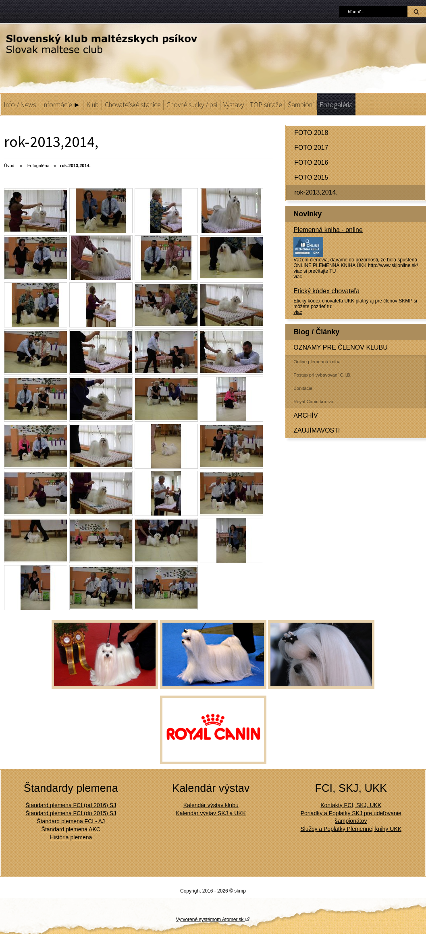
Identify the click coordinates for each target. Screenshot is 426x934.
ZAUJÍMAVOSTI (316, 430)
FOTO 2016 (311, 162)
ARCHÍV (305, 415)
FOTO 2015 (311, 177)
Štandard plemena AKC (71, 829)
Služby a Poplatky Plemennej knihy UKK (350, 829)
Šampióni (301, 104)
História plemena (71, 837)
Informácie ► (61, 104)
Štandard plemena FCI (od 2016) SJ (70, 805)
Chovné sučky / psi (191, 104)
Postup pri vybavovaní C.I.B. (322, 375)
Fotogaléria (336, 104)
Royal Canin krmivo (313, 401)
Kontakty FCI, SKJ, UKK (350, 805)
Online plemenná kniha (317, 361)
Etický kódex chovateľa (326, 291)
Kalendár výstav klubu (211, 805)
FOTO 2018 (311, 132)
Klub (92, 104)
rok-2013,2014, (316, 192)
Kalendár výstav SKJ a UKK (211, 813)
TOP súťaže (266, 104)
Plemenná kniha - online (328, 229)
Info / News (20, 104)
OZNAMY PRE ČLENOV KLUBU (340, 347)
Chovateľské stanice (132, 104)
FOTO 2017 (311, 147)
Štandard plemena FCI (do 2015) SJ (70, 813)
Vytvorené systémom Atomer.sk (213, 919)
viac (297, 277)
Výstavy (233, 104)
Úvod (9, 165)
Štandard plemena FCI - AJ (71, 821)
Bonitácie (302, 388)
